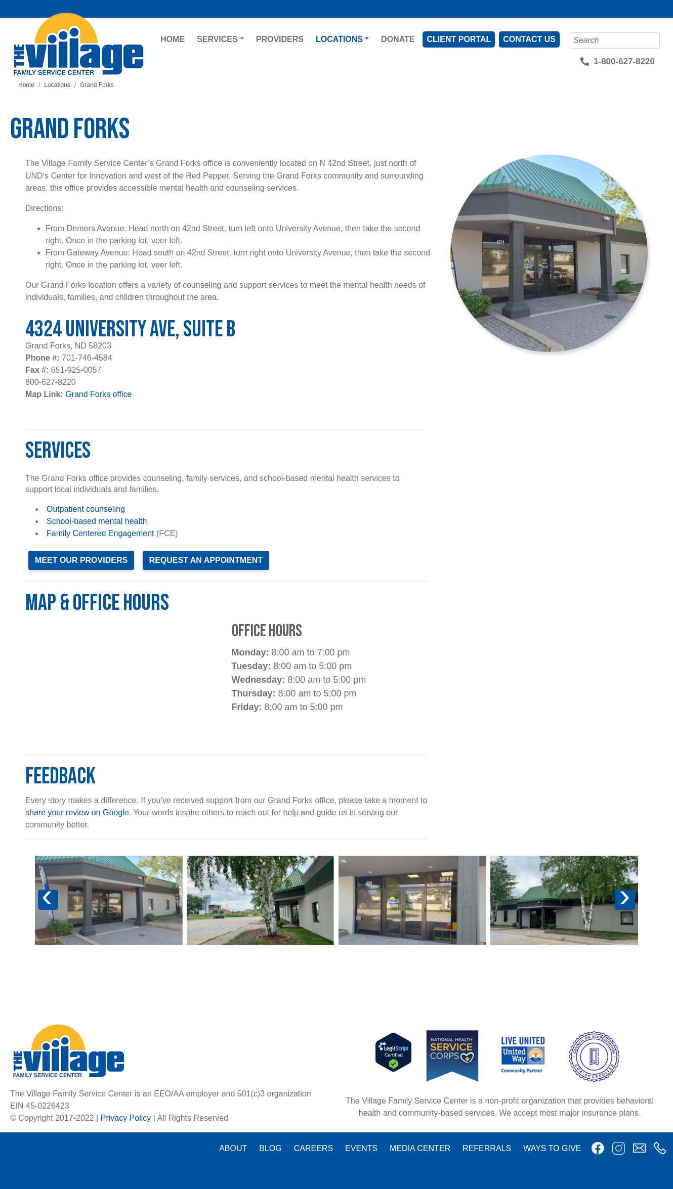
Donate (397, 39)
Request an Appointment (206, 560)
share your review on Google (77, 812)
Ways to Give (552, 1148)
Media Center (420, 1148)
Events (361, 1148)
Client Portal (459, 39)
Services (217, 39)
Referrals (486, 1148)
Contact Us (529, 39)
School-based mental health (97, 521)
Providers (280, 39)
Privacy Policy (126, 1118)
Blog (270, 1148)
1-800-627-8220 (624, 61)
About (233, 1148)
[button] (109, 900)
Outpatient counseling (86, 509)
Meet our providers (81, 560)
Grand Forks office (98, 394)
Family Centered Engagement (100, 533)
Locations (339, 39)
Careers (313, 1148)
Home (172, 39)
